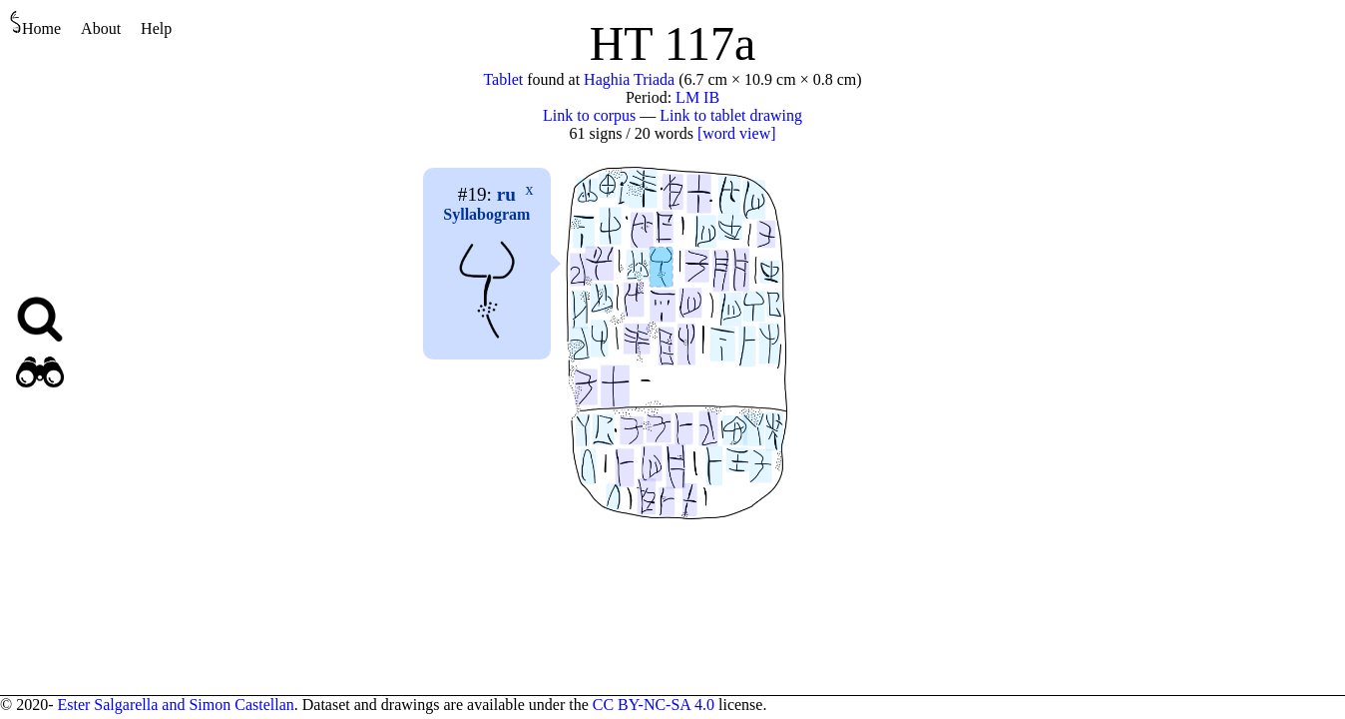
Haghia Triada (629, 79)
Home (35, 23)
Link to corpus (589, 115)
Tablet (503, 79)
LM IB (697, 97)
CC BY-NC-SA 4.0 (653, 704)
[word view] (736, 133)
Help (156, 28)
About (101, 28)
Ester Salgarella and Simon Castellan (175, 704)
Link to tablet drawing (731, 115)
